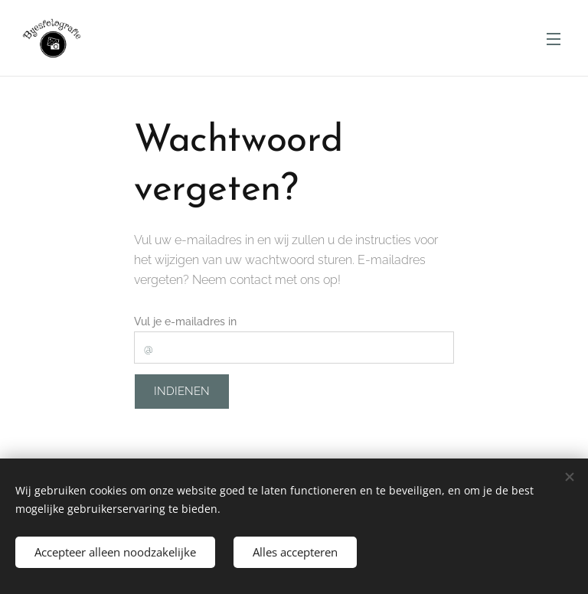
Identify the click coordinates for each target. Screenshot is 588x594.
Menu (553, 39)
